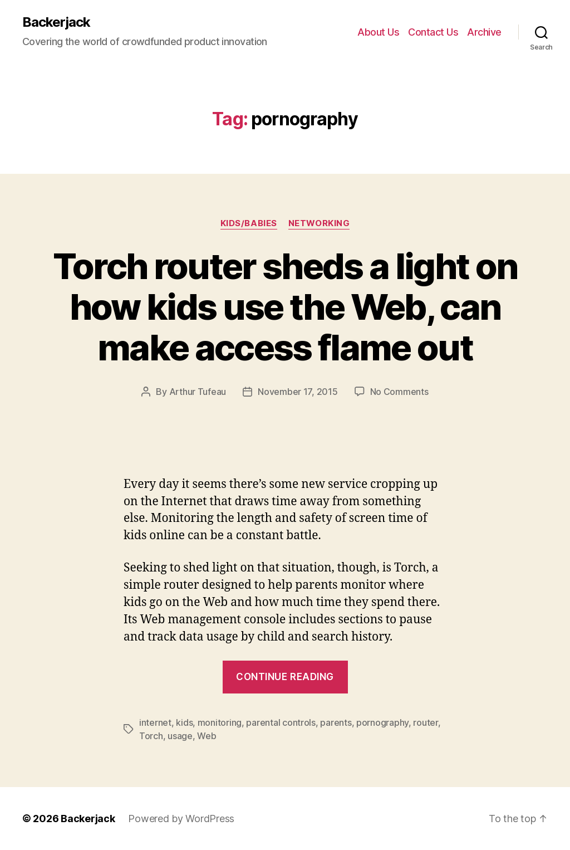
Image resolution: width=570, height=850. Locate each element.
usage (180, 735)
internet (155, 722)
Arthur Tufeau (198, 391)
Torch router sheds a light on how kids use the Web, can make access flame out (285, 307)
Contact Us (433, 32)
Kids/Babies (248, 223)
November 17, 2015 (297, 391)
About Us (378, 32)
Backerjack (56, 22)
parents (335, 722)
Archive (484, 32)
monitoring (220, 722)
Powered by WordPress (181, 818)
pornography (382, 722)
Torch (151, 735)
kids (184, 722)
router (425, 722)
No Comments (399, 391)
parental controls (280, 722)
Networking (319, 223)
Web (206, 735)
